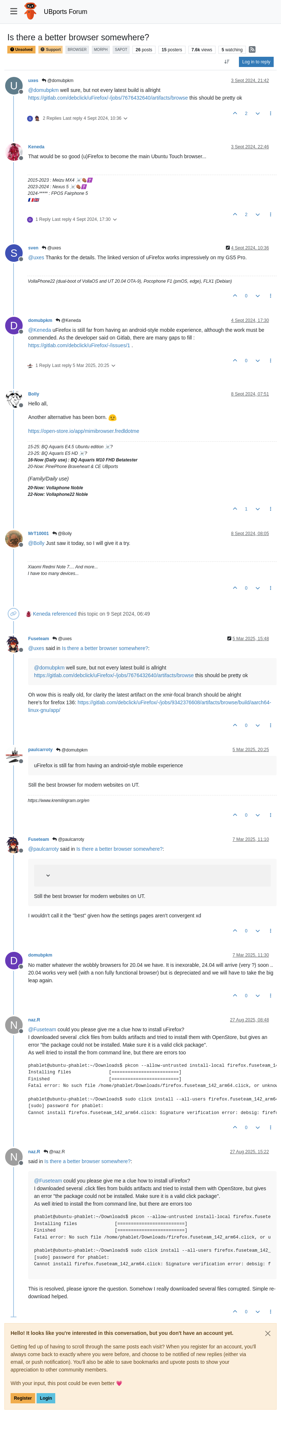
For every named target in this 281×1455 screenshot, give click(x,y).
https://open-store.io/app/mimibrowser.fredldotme (83, 431)
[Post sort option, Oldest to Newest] (227, 62)
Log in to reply (256, 61)
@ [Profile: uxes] (36, 257)
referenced (64, 614)
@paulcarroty (68, 839)
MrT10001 (38, 533)
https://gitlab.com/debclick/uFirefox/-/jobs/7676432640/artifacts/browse (108, 98)
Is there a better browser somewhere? (105, 648)
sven (33, 247)
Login (46, 1398)
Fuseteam (38, 638)
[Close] (267, 1333)
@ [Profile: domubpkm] (43, 90)
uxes (33, 80)
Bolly (33, 394)
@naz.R (54, 1151)
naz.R (34, 1019)
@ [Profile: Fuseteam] (42, 1029)
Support (50, 49)
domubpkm (40, 320)
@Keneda (68, 320)
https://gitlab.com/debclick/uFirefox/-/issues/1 (79, 345)
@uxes (51, 247)
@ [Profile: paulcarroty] (43, 849)
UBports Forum (65, 11)
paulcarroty (40, 749)
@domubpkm (58, 80)
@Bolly (62, 533)
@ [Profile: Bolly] (36, 543)
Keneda (36, 146)
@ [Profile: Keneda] (39, 330)
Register (23, 1398)
